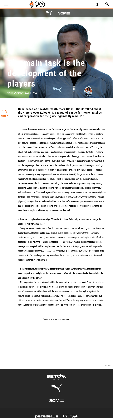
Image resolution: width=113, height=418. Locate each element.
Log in (99, 5)
